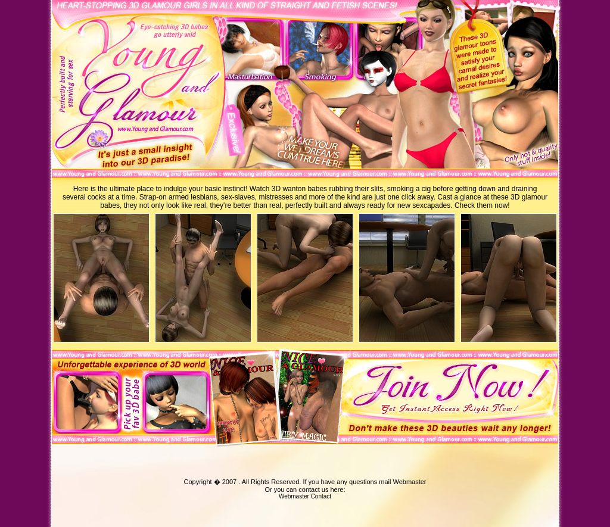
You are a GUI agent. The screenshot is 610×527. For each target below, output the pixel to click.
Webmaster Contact (305, 496)
